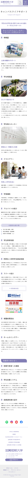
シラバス (16, 468)
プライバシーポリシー (16, 470)
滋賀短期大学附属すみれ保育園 (14, 445)
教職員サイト (6, 470)
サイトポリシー (12, 472)
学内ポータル (9, 468)
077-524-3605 (11, 455)
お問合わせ (14, 460)
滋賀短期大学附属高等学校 (14, 439)
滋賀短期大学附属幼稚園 (14, 442)
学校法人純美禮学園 (14, 431)
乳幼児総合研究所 (14, 437)
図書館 (14, 434)
